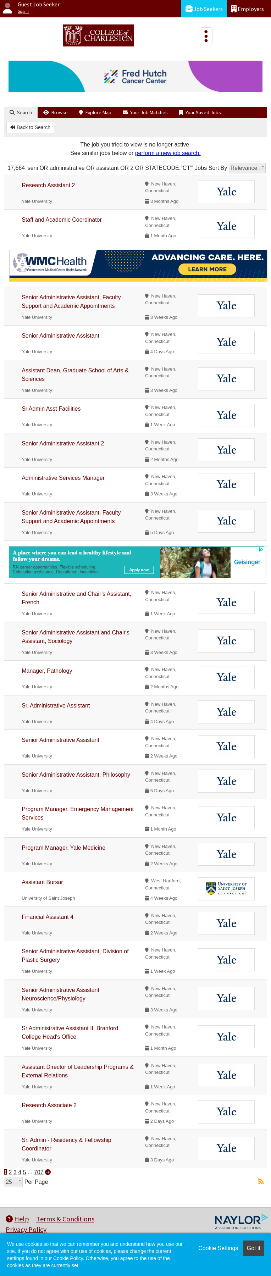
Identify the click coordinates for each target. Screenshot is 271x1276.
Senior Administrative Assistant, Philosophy (76, 775)
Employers (247, 8)
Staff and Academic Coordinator (62, 220)
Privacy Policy (26, 1229)
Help (17, 1218)
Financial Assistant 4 (47, 917)
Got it (253, 1248)
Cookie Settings (218, 1248)
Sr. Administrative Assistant (56, 706)
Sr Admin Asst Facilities (51, 409)
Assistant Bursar (42, 882)
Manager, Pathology (47, 671)
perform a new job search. (168, 153)
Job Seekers (204, 8)
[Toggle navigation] (206, 36)
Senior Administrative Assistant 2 (63, 443)
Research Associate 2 (49, 1105)
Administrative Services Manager (63, 478)
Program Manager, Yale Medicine (63, 848)
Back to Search (30, 127)
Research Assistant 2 (48, 185)
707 (39, 1172)
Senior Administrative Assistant (60, 336)
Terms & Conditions (65, 1218)
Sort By (218, 168)
